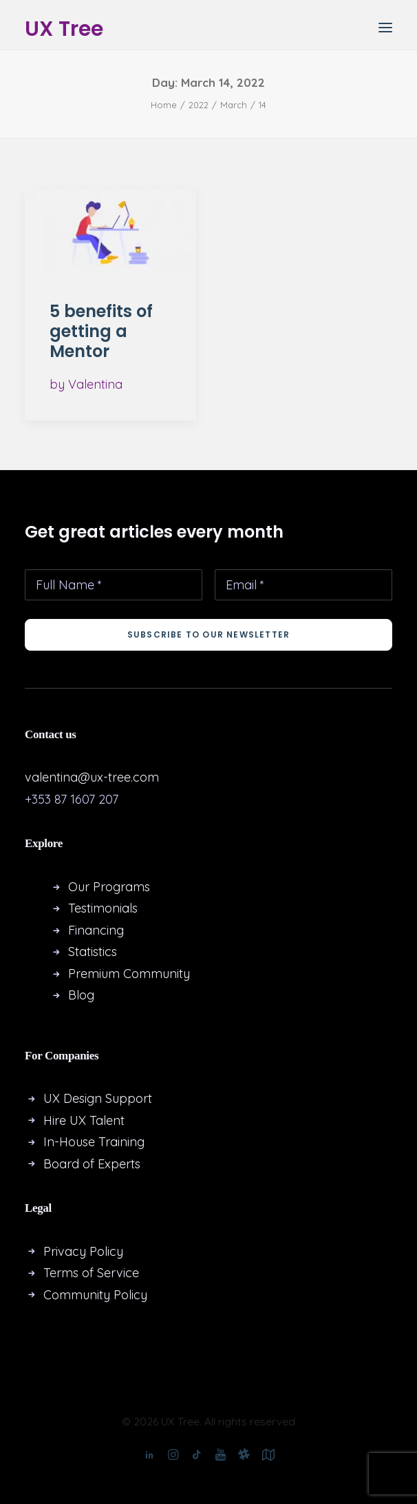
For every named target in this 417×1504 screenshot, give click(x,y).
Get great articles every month (154, 531)
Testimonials (103, 908)
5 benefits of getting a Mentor (101, 331)
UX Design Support (97, 1098)
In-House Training (94, 1142)
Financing (96, 930)
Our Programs (109, 887)
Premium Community (129, 974)
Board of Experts (91, 1164)
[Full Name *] (113, 584)
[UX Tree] (64, 27)
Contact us (50, 734)
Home (164, 104)
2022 (198, 104)
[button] (385, 27)
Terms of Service (91, 1273)
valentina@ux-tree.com (92, 777)
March (233, 104)
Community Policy (95, 1295)
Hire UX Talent (84, 1120)
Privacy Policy (83, 1251)
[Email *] (303, 584)
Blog (81, 995)
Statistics (92, 951)
